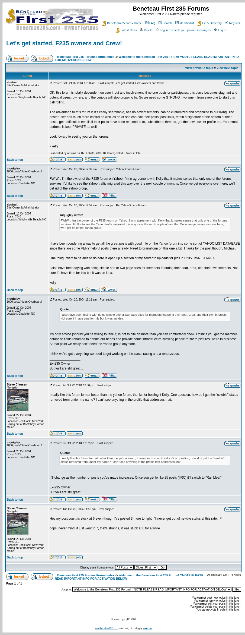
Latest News (126, 30)
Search (165, 23)
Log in (220, 30)
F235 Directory (209, 23)
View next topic (227, 67)
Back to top (15, 159)
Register (232, 23)
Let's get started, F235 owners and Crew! (64, 43)
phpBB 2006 (130, 619)
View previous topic (199, 67)
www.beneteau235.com (106, 628)
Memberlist (184, 23)
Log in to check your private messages (183, 30)
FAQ (150, 23)
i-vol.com (147, 628)
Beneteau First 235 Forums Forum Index (85, 56)
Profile (146, 30)
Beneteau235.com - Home (122, 23)
